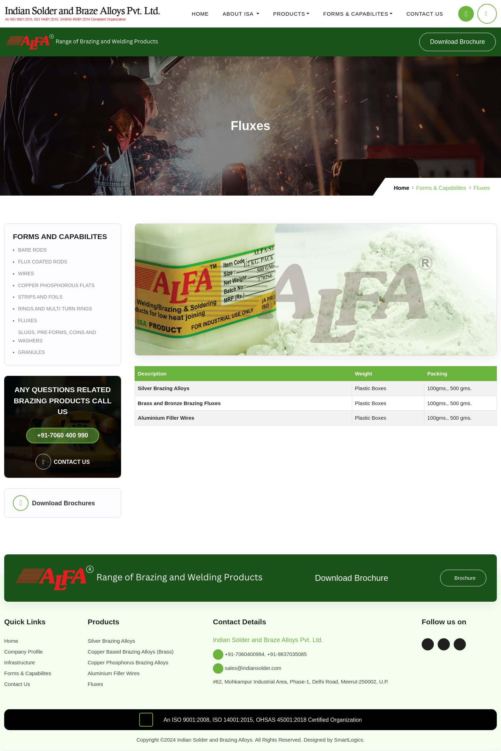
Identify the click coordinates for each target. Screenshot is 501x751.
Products (26, 49)
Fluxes (38, 99)
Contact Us (29, 509)
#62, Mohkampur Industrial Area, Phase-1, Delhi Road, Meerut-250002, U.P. (102, 615)
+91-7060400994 (36, 602)
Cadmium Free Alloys (69, 68)
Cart (42, 690)
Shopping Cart (35, 206)
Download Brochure (25, 218)
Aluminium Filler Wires (57, 93)
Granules (41, 162)
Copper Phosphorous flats (59, 130)
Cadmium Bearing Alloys (73, 61)
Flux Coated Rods (51, 118)
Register (26, 187)
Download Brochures (19, 390)
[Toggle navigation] (7, 8)
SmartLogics (212, 678)
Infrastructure (46, 43)
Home (23, 18)
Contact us (28, 168)
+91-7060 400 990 (20, 362)
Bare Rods (42, 111)
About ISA (29, 24)
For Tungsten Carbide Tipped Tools (84, 74)
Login (23, 194)
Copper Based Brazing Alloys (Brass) (59, 542)
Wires (37, 124)
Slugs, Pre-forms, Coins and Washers (72, 155)
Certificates (43, 36)
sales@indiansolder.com (44, 608)
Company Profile (50, 30)
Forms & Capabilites (40, 105)
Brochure (13, 457)
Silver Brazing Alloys (57, 55)
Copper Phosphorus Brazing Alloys (70, 86)
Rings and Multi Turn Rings (62, 143)
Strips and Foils (48, 137)
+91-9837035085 (77, 602)
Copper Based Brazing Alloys (64, 80)
